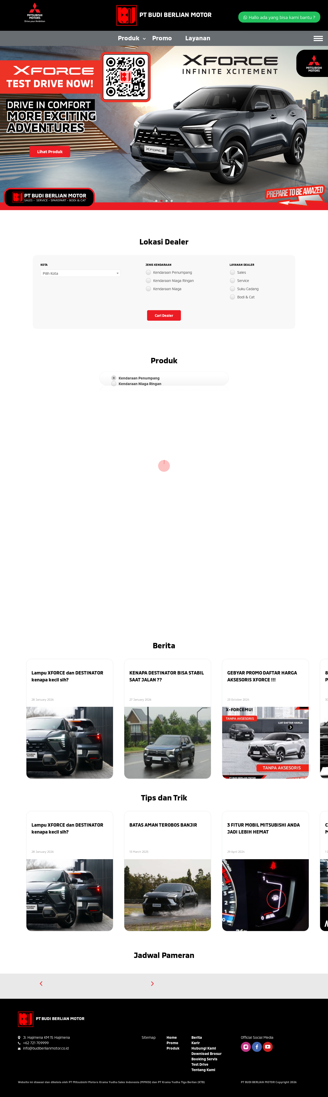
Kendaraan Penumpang (172, 272)
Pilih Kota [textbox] (50, 273)
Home (172, 1037)
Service (243, 280)
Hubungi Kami (203, 1048)
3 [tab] (166, 201)
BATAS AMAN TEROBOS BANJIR (163, 825)
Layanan (197, 38)
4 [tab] (171, 201)
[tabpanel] (164, 128)
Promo (162, 38)
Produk (128, 38)
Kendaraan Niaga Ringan (173, 280)
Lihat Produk (50, 151)
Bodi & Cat (246, 297)
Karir (195, 1043)
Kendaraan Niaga (167, 289)
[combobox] (80, 273)
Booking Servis (204, 1059)
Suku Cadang (248, 289)
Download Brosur (206, 1053)
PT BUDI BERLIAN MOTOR (175, 14)
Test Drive (199, 1064)
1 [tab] (156, 201)
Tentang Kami (203, 1069)
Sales (241, 272)
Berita (196, 1037)
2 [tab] (161, 201)
